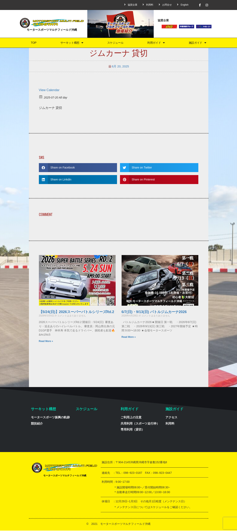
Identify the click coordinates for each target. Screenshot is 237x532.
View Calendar (49, 91)
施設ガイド (197, 43)
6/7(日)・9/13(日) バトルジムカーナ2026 (154, 313)
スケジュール (115, 43)
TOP (33, 43)
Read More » (46, 342)
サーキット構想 (71, 43)
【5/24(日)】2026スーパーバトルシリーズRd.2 (76, 313)
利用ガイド (156, 43)
